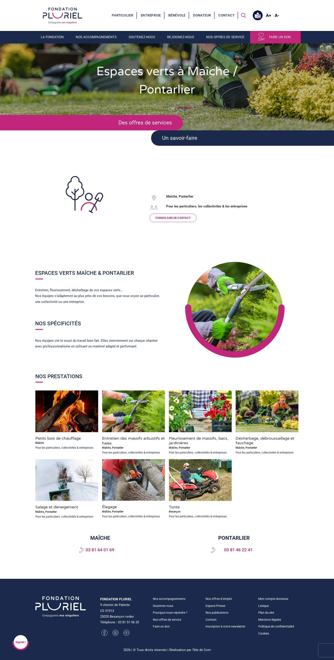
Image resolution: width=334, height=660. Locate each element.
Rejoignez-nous (180, 37)
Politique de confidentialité (276, 626)
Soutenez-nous (142, 37)
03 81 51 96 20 (128, 622)
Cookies (263, 633)
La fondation (52, 37)
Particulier (122, 15)
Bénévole (177, 15)
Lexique (263, 606)
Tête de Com (201, 650)
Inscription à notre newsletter (225, 626)
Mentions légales (269, 619)
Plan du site (266, 612)
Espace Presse (215, 606)
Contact (226, 15)
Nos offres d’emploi (219, 599)
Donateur (202, 15)
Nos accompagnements (96, 37)
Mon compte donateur (273, 599)
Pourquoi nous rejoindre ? (170, 612)
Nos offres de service (225, 37)
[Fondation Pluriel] (63, 15)
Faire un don (280, 37)
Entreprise (151, 15)
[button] (243, 15)
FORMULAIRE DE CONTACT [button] (178, 217)
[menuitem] (123, 15)
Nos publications (217, 612)
